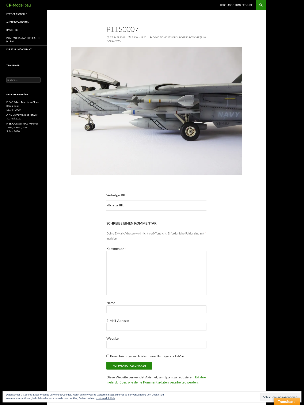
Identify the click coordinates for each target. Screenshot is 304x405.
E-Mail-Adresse (117, 320)
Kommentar (116, 249)
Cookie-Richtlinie (105, 398)
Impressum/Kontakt (18, 49)
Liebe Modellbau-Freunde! (236, 5)
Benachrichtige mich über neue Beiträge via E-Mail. (147, 356)
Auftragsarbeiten (17, 22)
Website (112, 338)
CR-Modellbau (18, 5)
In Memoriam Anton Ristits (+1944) (23, 40)
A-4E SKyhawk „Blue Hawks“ (22, 114)
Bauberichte (14, 29)
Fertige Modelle (16, 14)
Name (110, 303)
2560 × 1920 (139, 37)
